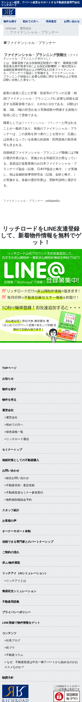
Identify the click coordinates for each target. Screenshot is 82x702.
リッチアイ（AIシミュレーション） (25, 573)
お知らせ (8, 378)
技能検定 (37, 63)
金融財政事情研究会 (16, 69)
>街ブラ (9, 647)
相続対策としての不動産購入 (20, 460)
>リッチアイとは (15, 580)
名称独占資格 (45, 104)
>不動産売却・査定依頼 (19, 485)
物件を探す (9, 389)
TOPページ (9, 368)
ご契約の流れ (10, 552)
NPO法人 (43, 69)
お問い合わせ (10, 470)
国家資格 (17, 63)
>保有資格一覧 (13, 431)
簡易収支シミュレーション (19, 591)
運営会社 (25, 28)
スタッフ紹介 (10, 510)
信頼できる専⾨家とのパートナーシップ (27, 541)
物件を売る (9, 399)
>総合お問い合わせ (16, 478)
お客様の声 (9, 520)
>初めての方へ (13, 424)
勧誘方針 (8, 677)
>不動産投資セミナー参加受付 (23, 492)
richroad (10, 28)
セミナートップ (12, 449)
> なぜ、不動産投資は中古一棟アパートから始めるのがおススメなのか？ (41, 664)
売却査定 (51, 21)
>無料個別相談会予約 (18, 499)
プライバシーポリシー (16, 612)
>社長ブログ (12, 640)
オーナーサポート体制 (16, 531)
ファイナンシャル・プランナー (41, 123)
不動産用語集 (10, 601)
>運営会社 (10, 417)
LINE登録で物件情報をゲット (21, 622)
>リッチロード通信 (16, 439)
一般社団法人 (67, 66)
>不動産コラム (13, 654)
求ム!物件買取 (11, 562)
